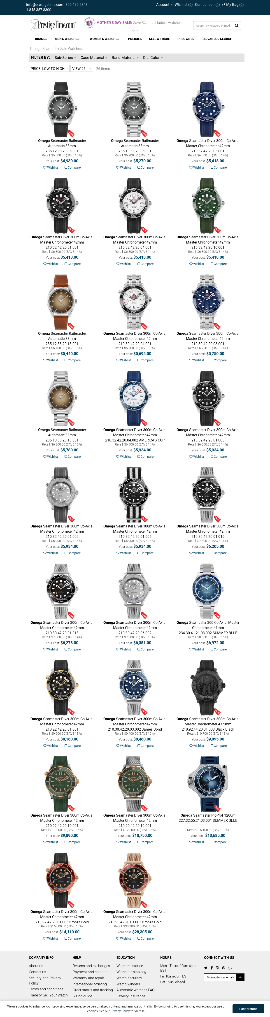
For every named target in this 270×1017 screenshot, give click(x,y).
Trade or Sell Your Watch (48, 995)
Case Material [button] (94, 57)
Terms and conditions (46, 989)
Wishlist (50, 167)
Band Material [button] (125, 57)
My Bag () (233, 4)
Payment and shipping (91, 972)
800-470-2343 (76, 4)
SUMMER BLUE (208, 627)
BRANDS (41, 39)
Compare (73, 167)
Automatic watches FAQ (135, 990)
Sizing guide (82, 996)
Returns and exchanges (91, 966)
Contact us (37, 972)
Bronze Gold (61, 917)
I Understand (248, 1009)
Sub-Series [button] (65, 57)
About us (36, 966)
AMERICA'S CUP (134, 435)
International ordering (90, 984)
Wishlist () (184, 4)
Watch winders (128, 984)
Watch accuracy (129, 978)
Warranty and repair (88, 978)
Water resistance (129, 966)
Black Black (208, 724)
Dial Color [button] (153, 57)
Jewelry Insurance (130, 996)
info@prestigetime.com (44, 4)
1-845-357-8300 (38, 10)
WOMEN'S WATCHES (104, 39)
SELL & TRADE (159, 39)
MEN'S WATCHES (67, 39)
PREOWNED (185, 39)
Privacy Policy (120, 1011)
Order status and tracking (93, 990)
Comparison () (207, 4)
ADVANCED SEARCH (217, 39)
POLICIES (135, 39)
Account (164, 4)
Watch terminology (131, 972)
